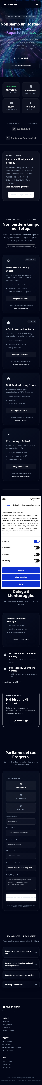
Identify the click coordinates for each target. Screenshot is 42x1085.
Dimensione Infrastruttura (14, 863)
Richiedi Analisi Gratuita (21, 66)
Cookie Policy (7, 1064)
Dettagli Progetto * (12, 875)
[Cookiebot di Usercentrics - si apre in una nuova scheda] (30, 499)
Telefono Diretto (11, 851)
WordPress (6, 1028)
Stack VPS (6, 1022)
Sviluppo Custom (8, 1031)
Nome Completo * (11, 817)
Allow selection (21, 577)
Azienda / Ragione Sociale (14, 828)
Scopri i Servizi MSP (21, 640)
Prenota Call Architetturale (21, 476)
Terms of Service (22, 906)
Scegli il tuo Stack (21, 58)
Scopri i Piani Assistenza (21, 309)
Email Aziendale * (11, 840)
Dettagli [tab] (16, 505)
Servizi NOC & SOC (21, 420)
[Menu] (37, 4)
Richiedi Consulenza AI (21, 365)
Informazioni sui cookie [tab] (31, 505)
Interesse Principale (13, 778)
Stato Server (8, 1050)
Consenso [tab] (6, 505)
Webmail (7, 1044)
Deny (21, 584)
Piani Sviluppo (21, 720)
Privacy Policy (7, 1061)
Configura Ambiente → (21, 466)
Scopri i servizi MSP (12, 682)
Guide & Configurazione (12, 1047)
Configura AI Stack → (21, 354)
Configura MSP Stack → (21, 410)
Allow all (21, 570)
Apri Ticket (7, 1041)
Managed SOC (7, 1025)
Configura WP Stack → (21, 298)
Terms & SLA (7, 1067)
